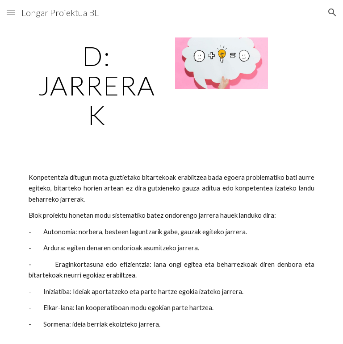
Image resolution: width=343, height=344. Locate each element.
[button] (10, 12)
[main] (96, 85)
